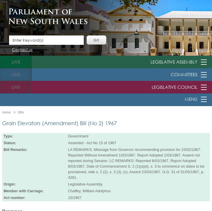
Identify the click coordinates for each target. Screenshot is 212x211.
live (16, 62)
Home (6, 112)
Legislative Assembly (174, 62)
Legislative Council (174, 87)
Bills (21, 112)
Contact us (22, 50)
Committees (184, 74)
